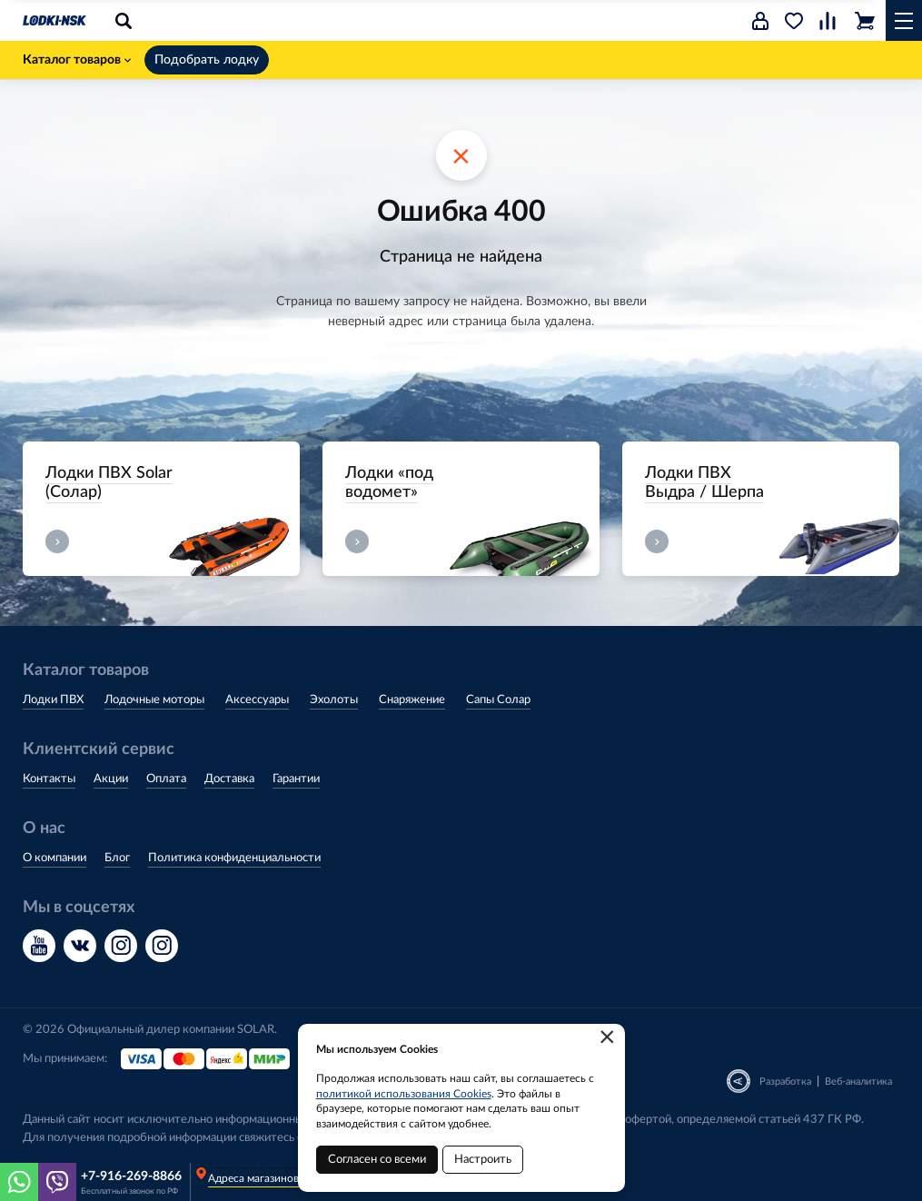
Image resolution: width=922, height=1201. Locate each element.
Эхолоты (334, 700)
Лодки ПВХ (53, 700)
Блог (117, 858)
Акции (111, 779)
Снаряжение (412, 700)
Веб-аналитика (858, 1082)
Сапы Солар (498, 700)
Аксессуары (257, 700)
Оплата (166, 779)
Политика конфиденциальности (234, 858)
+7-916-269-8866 (131, 1176)
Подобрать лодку (206, 60)
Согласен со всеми (377, 1160)
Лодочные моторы (154, 700)
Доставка (229, 779)
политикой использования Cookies (403, 1093)
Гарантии (296, 779)
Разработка (785, 1082)
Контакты (49, 779)
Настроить (482, 1160)
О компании (54, 858)
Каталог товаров (77, 60)
